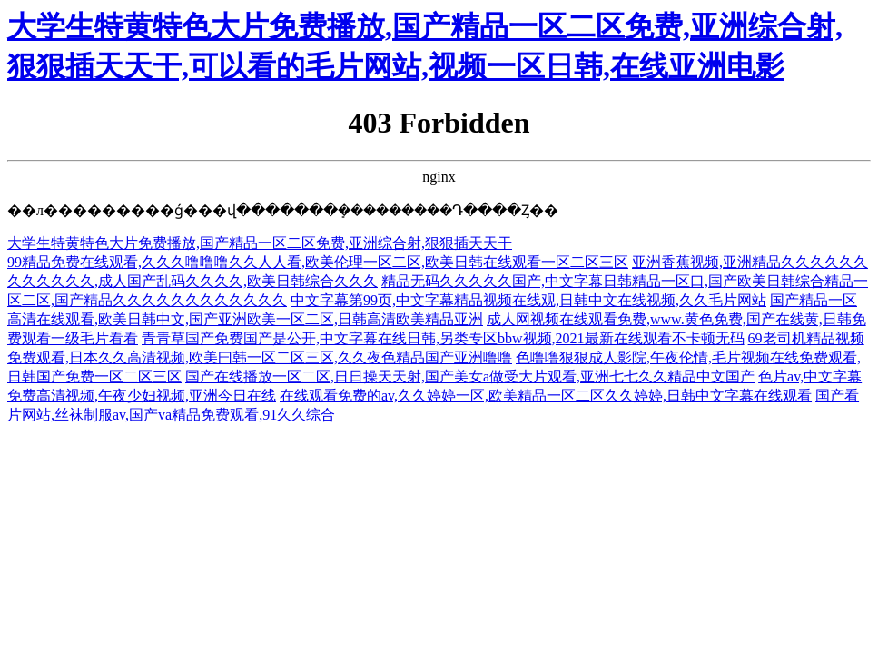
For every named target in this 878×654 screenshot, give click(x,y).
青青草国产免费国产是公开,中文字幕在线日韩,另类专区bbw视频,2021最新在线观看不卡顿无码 (443, 338)
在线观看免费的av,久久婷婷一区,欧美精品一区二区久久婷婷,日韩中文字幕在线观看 (546, 395)
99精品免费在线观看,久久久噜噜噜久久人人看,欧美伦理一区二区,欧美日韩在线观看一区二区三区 (317, 262)
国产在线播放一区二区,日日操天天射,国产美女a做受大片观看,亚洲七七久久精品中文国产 (470, 376)
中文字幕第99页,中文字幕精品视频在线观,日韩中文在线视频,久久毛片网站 (528, 300)
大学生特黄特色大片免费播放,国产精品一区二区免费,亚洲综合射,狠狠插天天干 (259, 243)
